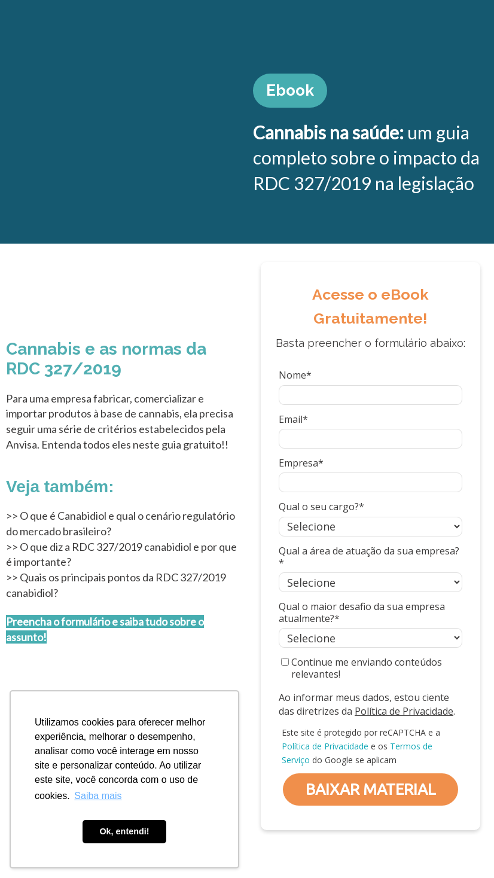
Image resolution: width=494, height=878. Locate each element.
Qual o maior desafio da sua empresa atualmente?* (362, 612)
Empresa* (301, 463)
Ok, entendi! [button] (124, 831)
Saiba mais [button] (97, 796)
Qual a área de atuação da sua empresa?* (369, 557)
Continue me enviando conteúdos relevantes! (361, 668)
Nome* (295, 375)
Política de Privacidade (404, 711)
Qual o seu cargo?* (321, 507)
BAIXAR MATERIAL (371, 789)
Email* (293, 419)
